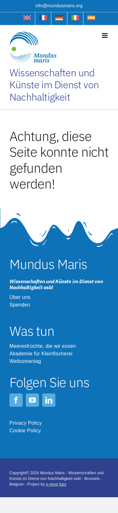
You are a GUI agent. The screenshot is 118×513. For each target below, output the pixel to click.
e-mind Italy (56, 484)
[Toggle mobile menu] (105, 35)
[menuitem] (27, 18)
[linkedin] (48, 400)
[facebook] (16, 400)
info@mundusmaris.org (59, 5)
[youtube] (32, 400)
